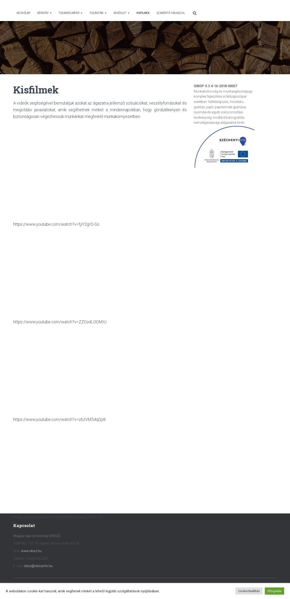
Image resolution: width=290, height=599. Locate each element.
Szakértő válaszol (170, 13)
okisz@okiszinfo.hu (38, 566)
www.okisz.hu (31, 551)
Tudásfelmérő (70, 13)
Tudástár (97, 13)
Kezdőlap (23, 13)
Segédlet (121, 13)
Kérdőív (44, 13)
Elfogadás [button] (274, 591)
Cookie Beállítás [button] (249, 591)
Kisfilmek (143, 13)
